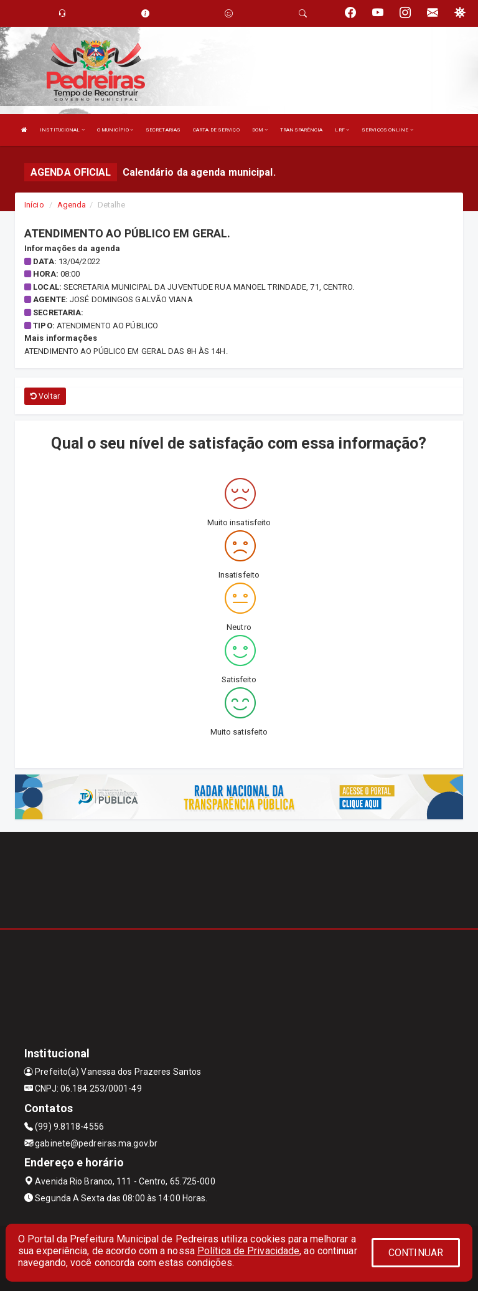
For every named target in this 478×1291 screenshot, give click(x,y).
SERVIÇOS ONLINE (387, 130)
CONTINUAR (415, 1253)
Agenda (72, 204)
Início (34, 204)
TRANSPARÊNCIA (301, 130)
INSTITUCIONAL (62, 130)
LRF (342, 130)
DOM (260, 130)
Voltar (45, 396)
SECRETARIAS (163, 130)
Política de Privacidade (248, 1251)
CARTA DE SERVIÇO (216, 130)
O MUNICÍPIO (115, 130)
